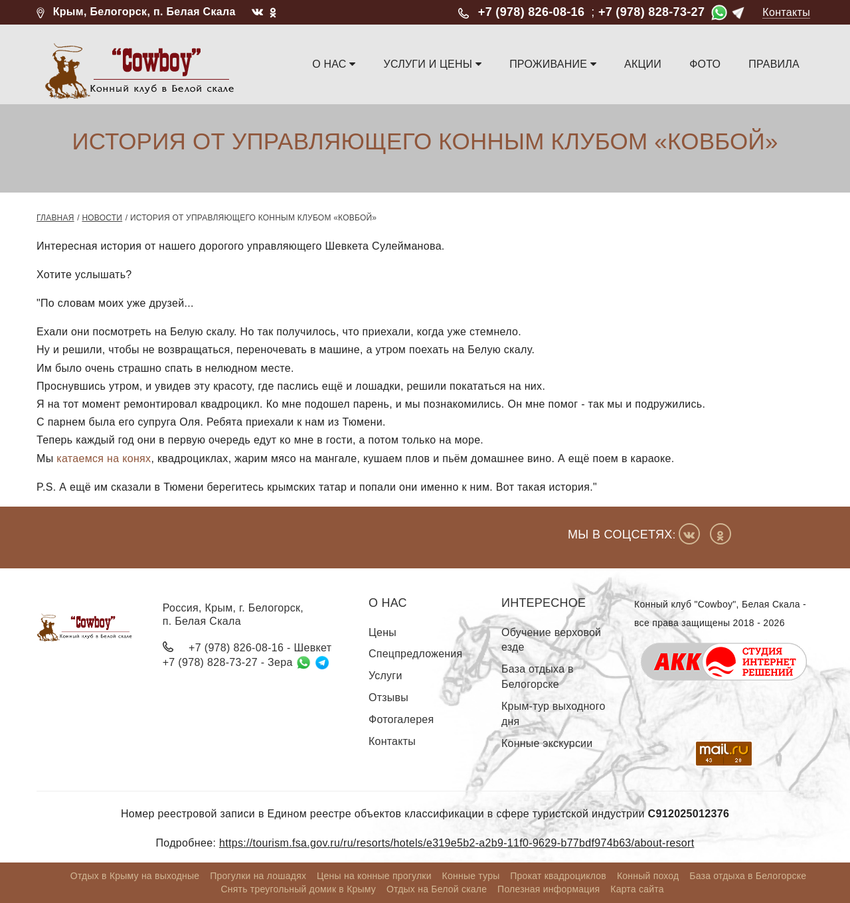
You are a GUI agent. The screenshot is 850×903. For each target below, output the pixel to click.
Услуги (385, 675)
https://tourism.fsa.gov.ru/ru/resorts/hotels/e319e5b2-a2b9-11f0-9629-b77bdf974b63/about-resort (457, 843)
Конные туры (471, 875)
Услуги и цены (432, 64)
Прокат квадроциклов (558, 875)
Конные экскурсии (546, 743)
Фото (705, 64)
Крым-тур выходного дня (553, 713)
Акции (642, 64)
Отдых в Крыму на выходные (135, 875)
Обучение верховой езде (551, 640)
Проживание (552, 64)
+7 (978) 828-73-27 (651, 12)
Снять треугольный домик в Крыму (298, 889)
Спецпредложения (415, 653)
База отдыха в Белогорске (537, 676)
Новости (102, 217)
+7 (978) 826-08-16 (531, 12)
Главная (55, 217)
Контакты (786, 12)
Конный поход (648, 875)
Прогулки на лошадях (258, 875)
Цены (382, 632)
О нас (334, 64)
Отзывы (388, 697)
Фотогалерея (401, 719)
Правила (774, 64)
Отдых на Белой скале (436, 889)
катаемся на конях (103, 458)
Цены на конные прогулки (374, 875)
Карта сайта (636, 889)
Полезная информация (548, 889)
